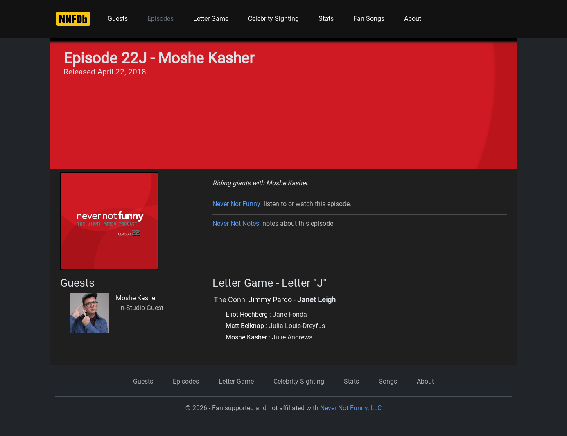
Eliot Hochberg (247, 314)
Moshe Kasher (136, 298)
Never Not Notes (235, 223)
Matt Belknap (245, 326)
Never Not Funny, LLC (351, 408)
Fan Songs (368, 18)
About (412, 18)
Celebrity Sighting (273, 18)
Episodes (160, 18)
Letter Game (210, 18)
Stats (326, 18)
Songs (388, 381)
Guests (118, 18)
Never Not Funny (236, 204)
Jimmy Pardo (270, 300)
